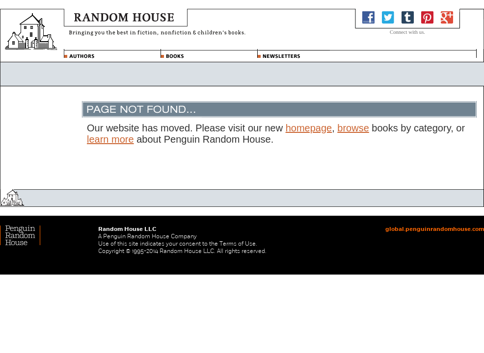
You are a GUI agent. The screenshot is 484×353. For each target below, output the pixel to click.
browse (353, 128)
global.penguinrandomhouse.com (434, 229)
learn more (110, 139)
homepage (309, 128)
